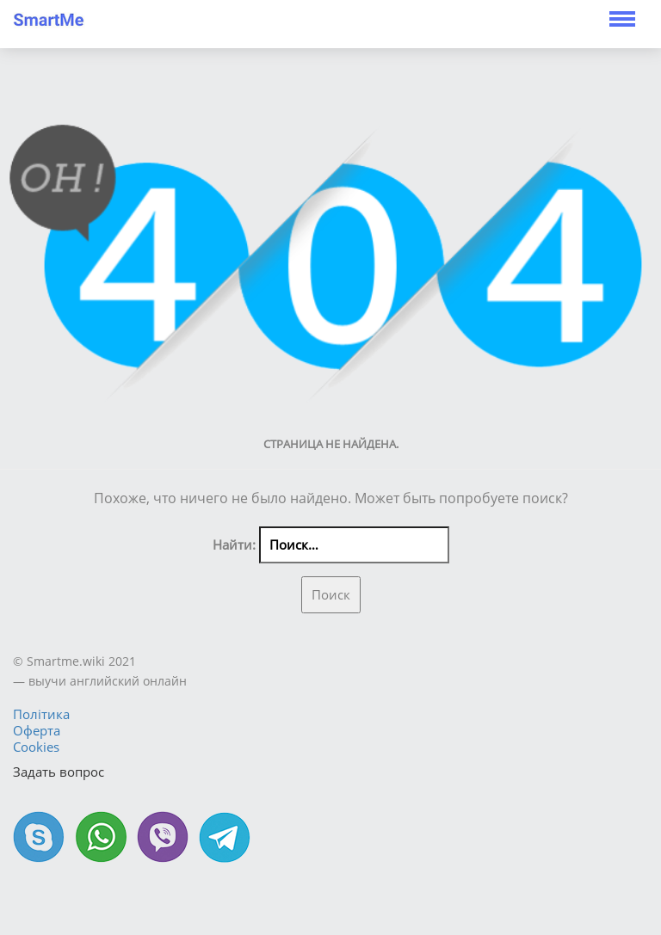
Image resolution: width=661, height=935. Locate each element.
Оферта (36, 730)
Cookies (36, 746)
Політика (41, 714)
